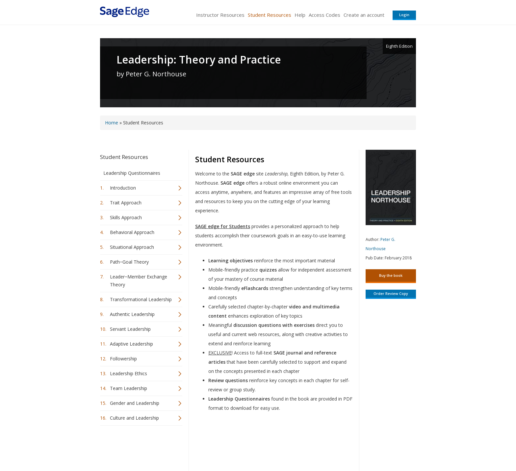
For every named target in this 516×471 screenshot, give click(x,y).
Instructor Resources (220, 15)
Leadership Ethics (128, 373)
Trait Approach (126, 202)
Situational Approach (132, 247)
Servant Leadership (130, 329)
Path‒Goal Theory (129, 262)
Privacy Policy (372, 446)
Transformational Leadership (141, 299)
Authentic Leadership (132, 314)
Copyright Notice (336, 446)
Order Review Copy (391, 293)
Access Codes (324, 15)
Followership (123, 358)
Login (404, 14)
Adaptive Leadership (131, 344)
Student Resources (269, 15)
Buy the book (390, 275)
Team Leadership (128, 388)
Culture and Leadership (134, 418)
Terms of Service (295, 446)
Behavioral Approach (132, 232)
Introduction (123, 188)
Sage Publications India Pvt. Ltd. (195, 446)
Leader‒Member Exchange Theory (138, 281)
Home (111, 122)
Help (300, 15)
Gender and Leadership (134, 403)
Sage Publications (137, 446)
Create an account (364, 15)
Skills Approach (126, 217)
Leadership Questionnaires (131, 173)
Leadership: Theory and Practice (198, 59)
